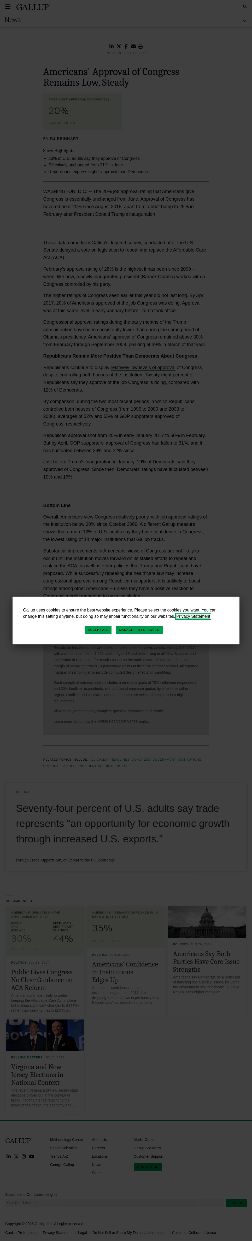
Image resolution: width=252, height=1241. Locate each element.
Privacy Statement (193, 616)
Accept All (98, 629)
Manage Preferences (139, 629)
